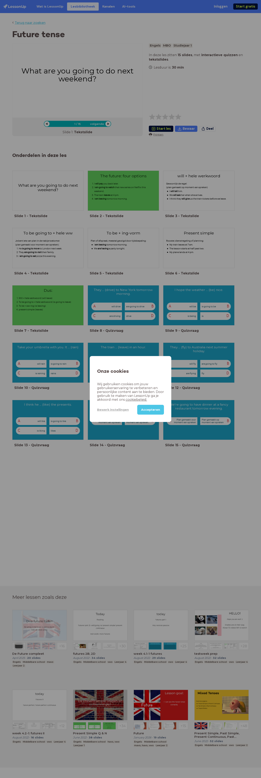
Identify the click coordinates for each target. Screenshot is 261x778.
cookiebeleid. (136, 400)
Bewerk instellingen (113, 410)
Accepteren (150, 410)
